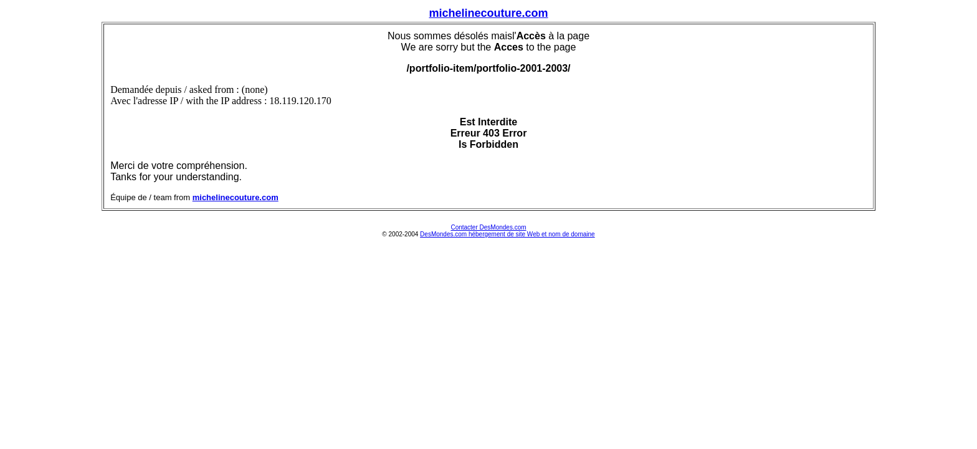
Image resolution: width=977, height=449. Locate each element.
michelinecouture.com (488, 13)
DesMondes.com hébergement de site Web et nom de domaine (507, 234)
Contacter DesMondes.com (488, 227)
